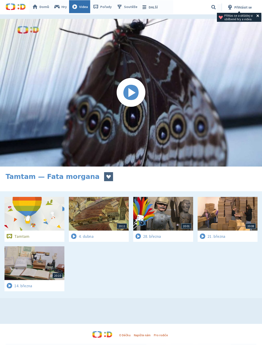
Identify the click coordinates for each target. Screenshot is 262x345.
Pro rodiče (161, 335)
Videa (81, 7)
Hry (61, 7)
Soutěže (128, 7)
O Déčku (124, 335)
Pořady (103, 7)
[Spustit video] (131, 93)
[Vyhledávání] (213, 7)
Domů (41, 7)
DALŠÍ (150, 7)
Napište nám (142, 335)
